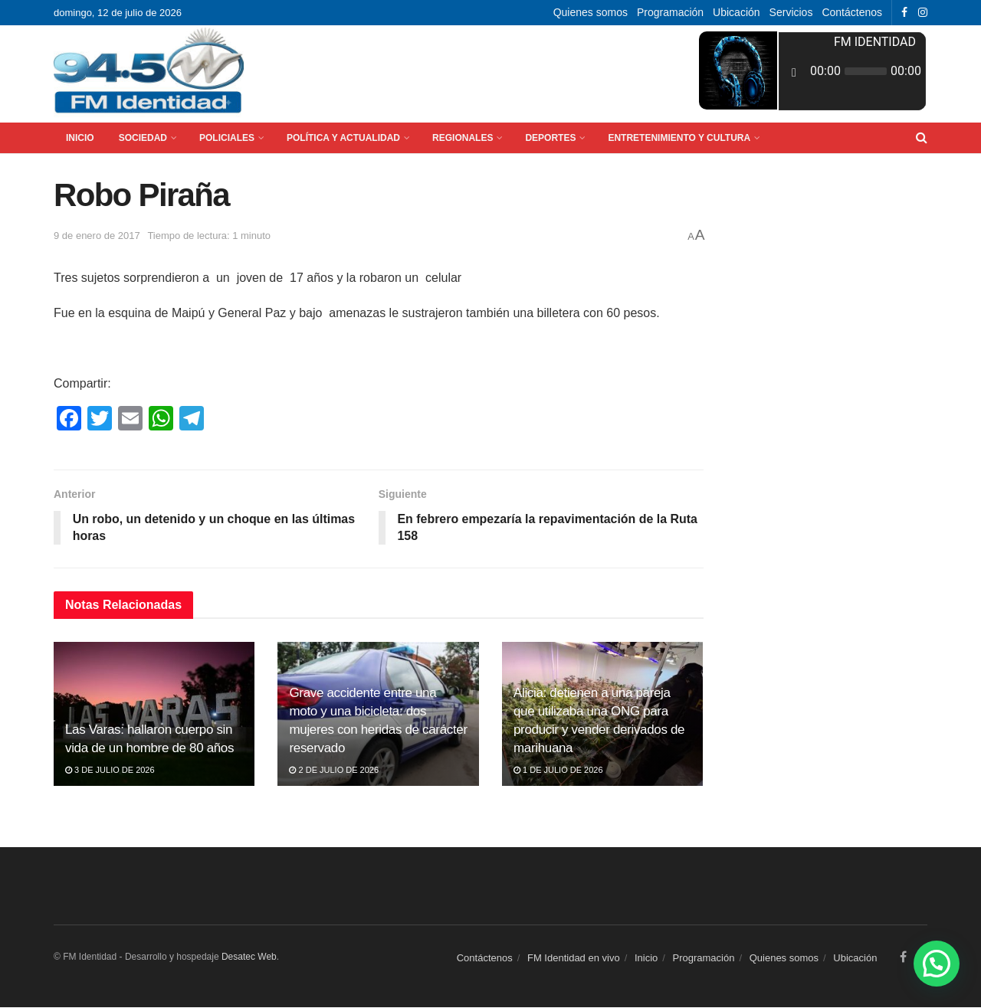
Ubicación (736, 12)
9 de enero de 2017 (97, 235)
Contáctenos (852, 12)
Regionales (462, 138)
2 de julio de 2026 (334, 769)
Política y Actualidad (343, 138)
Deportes (550, 138)
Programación (670, 12)
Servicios (791, 12)
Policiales (226, 138)
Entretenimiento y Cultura (679, 138)
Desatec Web (249, 956)
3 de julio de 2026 (110, 769)
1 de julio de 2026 (558, 769)
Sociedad (143, 138)
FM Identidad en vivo (573, 958)
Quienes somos (590, 12)
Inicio (80, 138)
